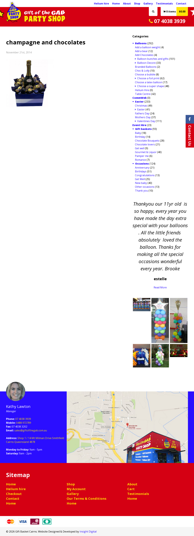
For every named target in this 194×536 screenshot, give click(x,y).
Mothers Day (143, 117)
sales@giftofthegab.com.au (30, 430)
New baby (141, 183)
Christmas (141, 105)
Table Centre (143, 94)
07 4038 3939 (167, 21)
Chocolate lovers (145, 144)
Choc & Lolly (142, 70)
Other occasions (144, 187)
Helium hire (101, 3)
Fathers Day (142, 113)
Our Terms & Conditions (86, 498)
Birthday (140, 137)
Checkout (14, 494)
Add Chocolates (144, 55)
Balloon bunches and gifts (152, 59)
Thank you (141, 190)
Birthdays (140, 171)
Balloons (141, 43)
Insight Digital (88, 531)
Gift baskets (143, 129)
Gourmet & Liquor (146, 152)
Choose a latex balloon (148, 82)
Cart (131, 489)
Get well (139, 148)
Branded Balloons (145, 67)
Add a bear (141, 51)
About (127, 3)
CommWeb (139, 98)
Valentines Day (146, 121)
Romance (140, 160)
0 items (175, 11)
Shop (137, 3)
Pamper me (142, 156)
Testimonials (164, 3)
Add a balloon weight (147, 47)
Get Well (140, 179)
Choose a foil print (148, 78)
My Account (76, 489)
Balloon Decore (146, 63)
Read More (160, 287)
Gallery (148, 3)
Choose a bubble (145, 74)
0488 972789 (23, 422)
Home (116, 3)
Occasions (142, 163)
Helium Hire (142, 90)
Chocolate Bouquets (147, 140)
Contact (181, 3)
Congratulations (145, 175)
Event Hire (139, 125)
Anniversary (142, 167)
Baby (138, 133)
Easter (139, 101)
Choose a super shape (150, 86)
